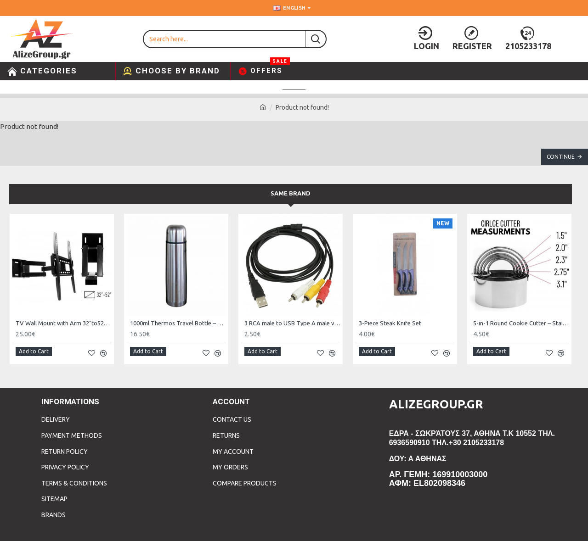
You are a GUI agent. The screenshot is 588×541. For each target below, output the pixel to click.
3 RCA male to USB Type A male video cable (292, 323)
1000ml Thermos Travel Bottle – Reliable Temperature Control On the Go (178, 323)
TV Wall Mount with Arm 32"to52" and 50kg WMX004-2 (64, 323)
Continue (561, 157)
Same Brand (291, 193)
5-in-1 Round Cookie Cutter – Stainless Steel (521, 323)
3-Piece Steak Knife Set (390, 323)
